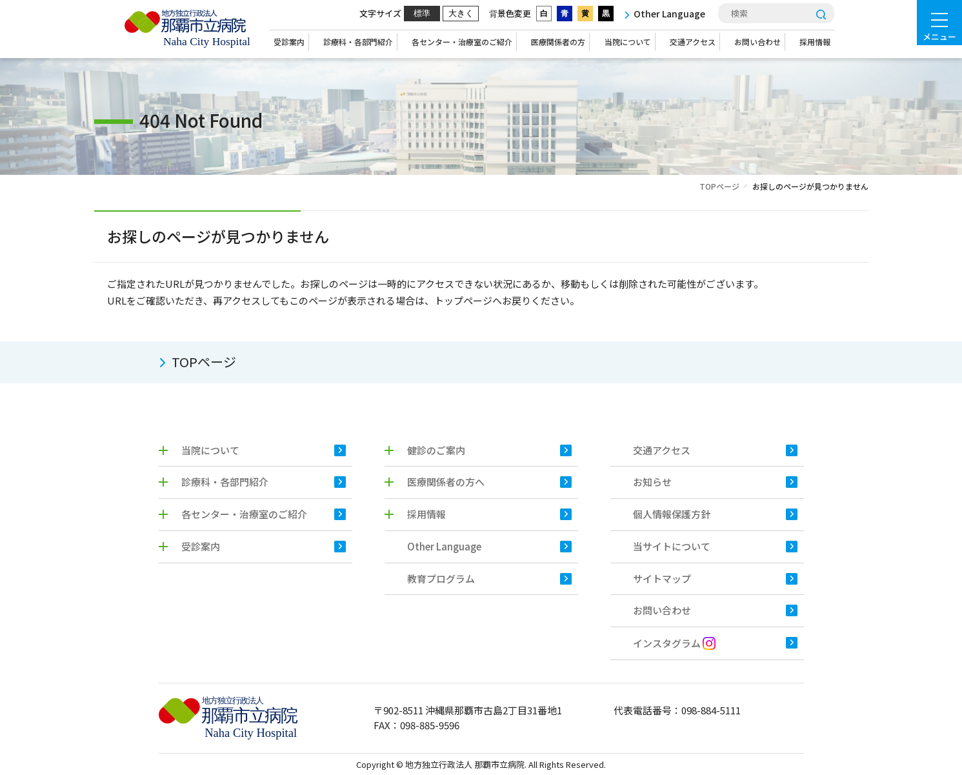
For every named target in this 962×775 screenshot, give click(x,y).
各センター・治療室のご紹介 (462, 41)
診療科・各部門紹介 (358, 41)
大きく (461, 13)
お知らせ (652, 481)
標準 (422, 13)
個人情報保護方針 (671, 514)
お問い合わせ (757, 41)
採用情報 (814, 41)
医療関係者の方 (558, 41)
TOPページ (719, 186)
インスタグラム (674, 643)
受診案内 (289, 41)
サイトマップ (662, 578)
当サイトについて (671, 546)
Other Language (444, 546)
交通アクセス (693, 41)
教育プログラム (441, 578)
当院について (628, 41)
